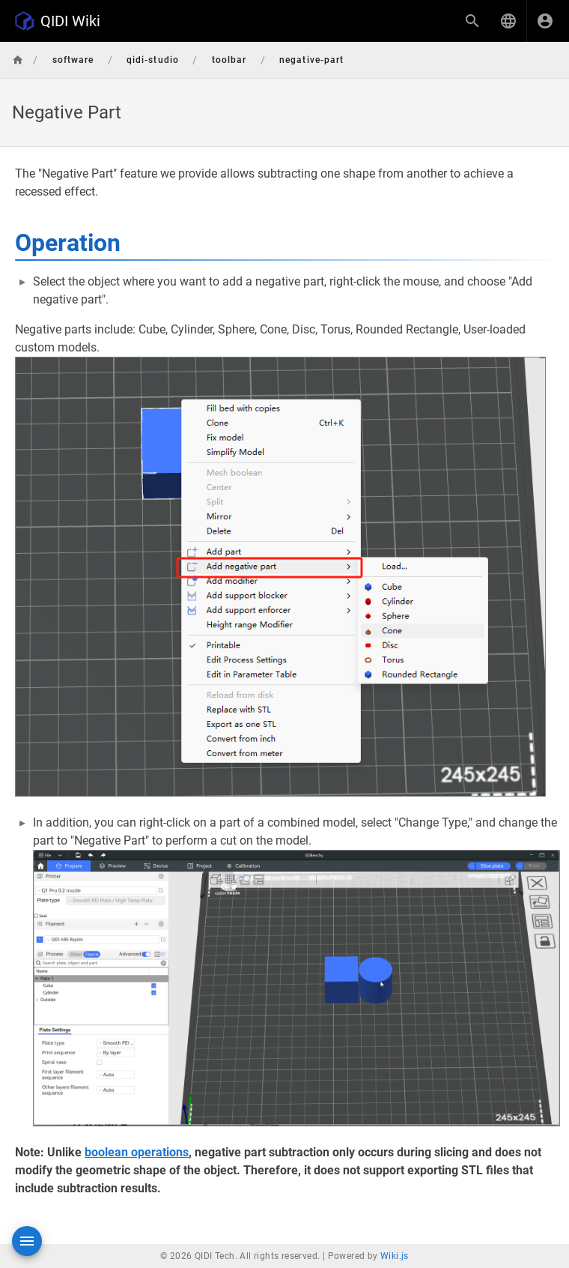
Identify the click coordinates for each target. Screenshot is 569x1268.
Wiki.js (394, 1256)
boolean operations (137, 1152)
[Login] (545, 21)
